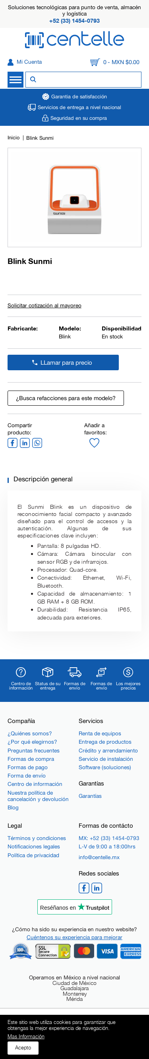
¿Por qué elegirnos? (32, 742)
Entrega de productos (105, 742)
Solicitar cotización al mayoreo (44, 306)
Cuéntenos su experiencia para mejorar (74, 937)
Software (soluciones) (105, 767)
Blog (13, 807)
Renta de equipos (100, 733)
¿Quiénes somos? (30, 733)
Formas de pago (28, 767)
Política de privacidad (33, 855)
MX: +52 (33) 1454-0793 (109, 838)
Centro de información (35, 784)
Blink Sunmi (40, 138)
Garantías (90, 796)
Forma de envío (27, 775)
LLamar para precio (66, 362)
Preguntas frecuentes (34, 750)
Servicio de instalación (106, 759)
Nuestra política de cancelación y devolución (38, 795)
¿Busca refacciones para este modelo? (66, 398)
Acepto (23, 1048)
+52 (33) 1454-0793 (74, 20)
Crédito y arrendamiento (108, 750)
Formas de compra (31, 759)
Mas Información (26, 1036)
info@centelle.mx (99, 857)
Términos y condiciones (37, 838)
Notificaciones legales (34, 846)
